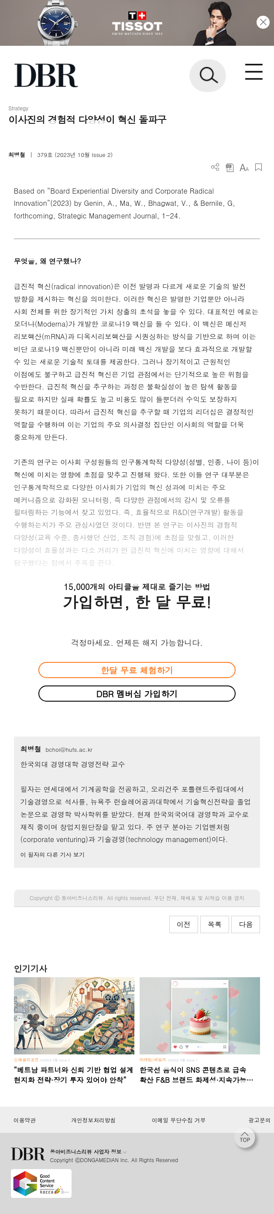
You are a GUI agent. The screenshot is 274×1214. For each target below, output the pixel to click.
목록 (215, 924)
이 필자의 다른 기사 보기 (53, 854)
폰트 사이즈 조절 (244, 167)
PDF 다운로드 (230, 167)
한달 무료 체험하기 (137, 670)
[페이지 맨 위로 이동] (246, 1139)
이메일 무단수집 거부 (179, 1120)
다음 (246, 924)
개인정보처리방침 (93, 1120)
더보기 (215, 167)
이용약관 (25, 1120)
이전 (184, 924)
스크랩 (258, 167)
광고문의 (259, 1120)
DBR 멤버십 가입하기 (137, 693)
